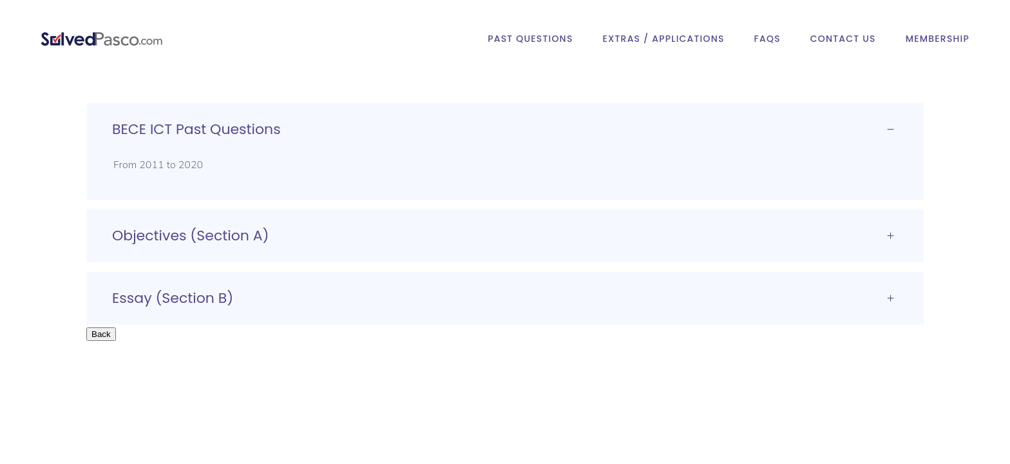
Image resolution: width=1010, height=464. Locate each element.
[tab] (505, 129)
